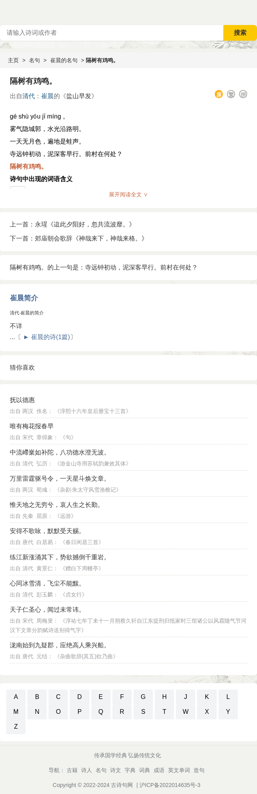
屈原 (41, 516)
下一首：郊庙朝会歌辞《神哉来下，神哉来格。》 (79, 238)
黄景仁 (44, 568)
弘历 (41, 463)
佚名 (41, 411)
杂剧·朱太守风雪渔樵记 (88, 490)
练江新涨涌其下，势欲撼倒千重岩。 (60, 557)
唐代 (27, 542)
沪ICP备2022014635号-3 (170, 785)
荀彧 (41, 490)
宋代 (27, 437)
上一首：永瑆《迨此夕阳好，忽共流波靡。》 (72, 224)
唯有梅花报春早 (32, 426)
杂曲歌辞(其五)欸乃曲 (86, 656)
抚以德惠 (22, 400)
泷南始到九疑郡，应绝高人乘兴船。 (60, 645)
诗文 (115, 770)
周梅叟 (44, 621)
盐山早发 (78, 96)
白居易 (44, 542)
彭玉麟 (44, 594)
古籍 (72, 770)
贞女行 (73, 594)
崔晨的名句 (64, 60)
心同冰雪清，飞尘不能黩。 (47, 583)
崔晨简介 (24, 298)
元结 (41, 656)
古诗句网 (122, 785)
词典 (144, 770)
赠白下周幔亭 (81, 568)
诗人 (86, 770)
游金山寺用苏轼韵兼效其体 (93, 463)
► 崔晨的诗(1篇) (46, 337)
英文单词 (179, 770)
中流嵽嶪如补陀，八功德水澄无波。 (60, 452)
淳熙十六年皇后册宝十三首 (93, 411)
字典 (130, 770)
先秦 (27, 516)
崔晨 (47, 96)
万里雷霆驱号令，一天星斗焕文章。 (60, 478)
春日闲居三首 (81, 542)
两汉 (27, 411)
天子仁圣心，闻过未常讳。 (47, 609)
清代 (28, 96)
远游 (65, 516)
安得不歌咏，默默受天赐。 (47, 531)
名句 (34, 60)
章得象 (44, 437)
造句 (199, 770)
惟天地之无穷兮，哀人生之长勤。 (57, 504)
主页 (13, 60)
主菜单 (250, 12)
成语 (159, 770)
